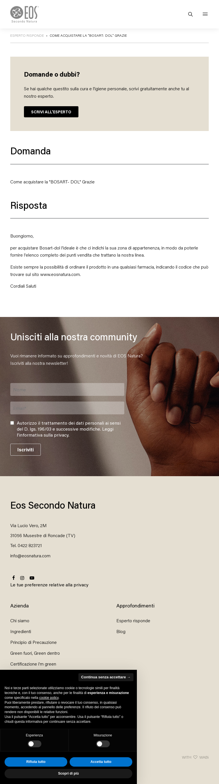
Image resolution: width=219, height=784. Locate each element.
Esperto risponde (133, 620)
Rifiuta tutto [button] (35, 762)
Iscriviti (25, 450)
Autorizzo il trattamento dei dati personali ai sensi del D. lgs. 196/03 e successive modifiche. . (69, 429)
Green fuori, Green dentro (35, 653)
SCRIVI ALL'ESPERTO (51, 111)
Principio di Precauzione (33, 642)
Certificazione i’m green (33, 664)
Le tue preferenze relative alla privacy (49, 585)
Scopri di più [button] (68, 773)
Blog (120, 631)
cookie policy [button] (48, 698)
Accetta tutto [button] (100, 762)
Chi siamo (19, 620)
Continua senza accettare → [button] (106, 677)
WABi (204, 757)
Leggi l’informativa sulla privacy (65, 432)
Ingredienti (20, 631)
